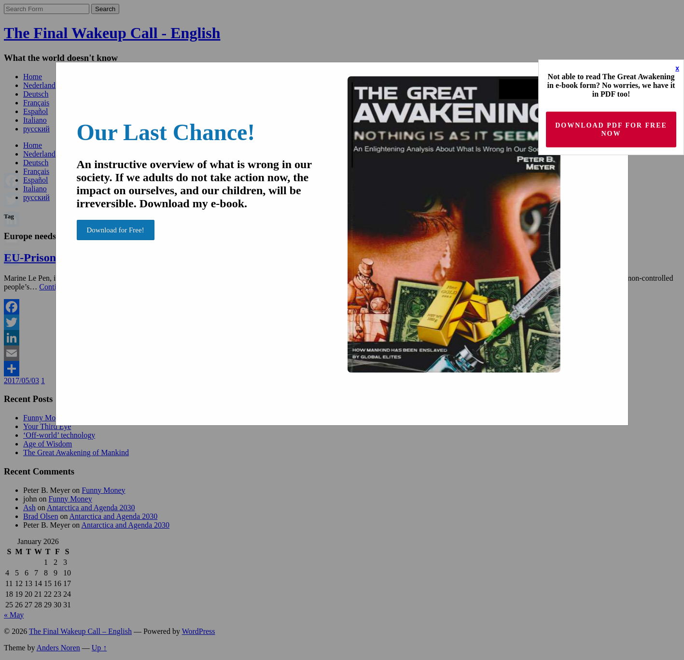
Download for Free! (115, 230)
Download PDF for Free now (611, 129)
